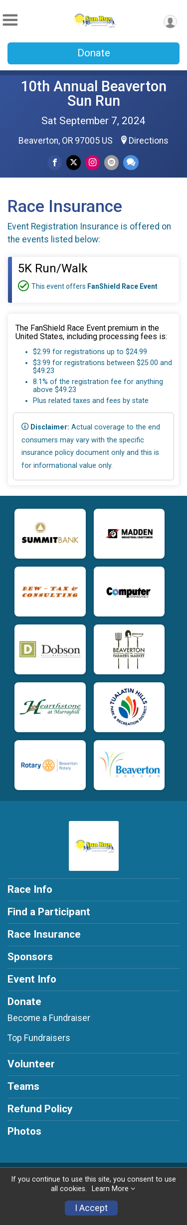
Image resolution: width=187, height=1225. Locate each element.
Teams (23, 1086)
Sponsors (30, 957)
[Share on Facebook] (54, 162)
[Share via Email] (111, 162)
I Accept (91, 1208)
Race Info (29, 889)
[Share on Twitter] (73, 162)
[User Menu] (170, 21)
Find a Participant (48, 912)
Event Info (31, 979)
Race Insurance (44, 934)
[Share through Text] (131, 162)
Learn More (110, 1189)
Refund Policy (39, 1109)
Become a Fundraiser (48, 1018)
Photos (24, 1131)
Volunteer (31, 1064)
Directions (149, 141)
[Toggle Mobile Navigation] (10, 20)
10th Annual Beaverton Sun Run (94, 93)
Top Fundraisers (38, 1038)
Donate (93, 53)
